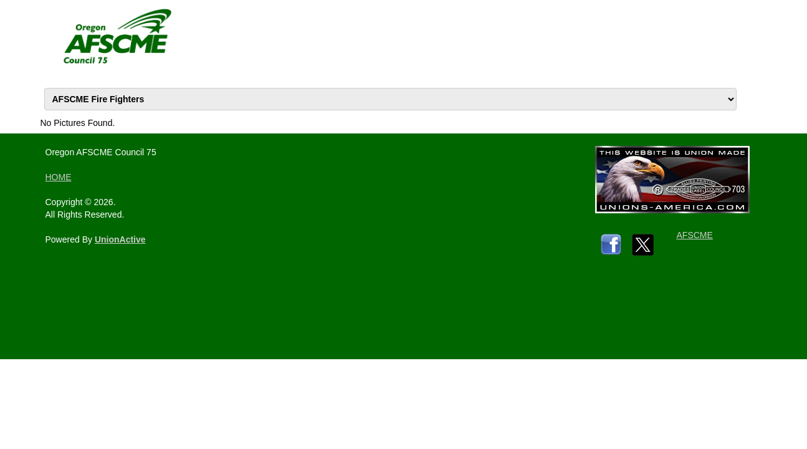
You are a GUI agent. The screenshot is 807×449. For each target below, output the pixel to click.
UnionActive (120, 239)
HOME (58, 177)
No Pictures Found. (78, 123)
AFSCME (695, 235)
